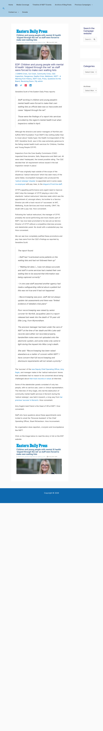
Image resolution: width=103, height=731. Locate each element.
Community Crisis (45, 74)
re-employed (20, 184)
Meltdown (50, 76)
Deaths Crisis (39, 76)
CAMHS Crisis (22, 74)
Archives (87, 87)
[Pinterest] (26, 85)
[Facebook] (16, 85)
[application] (90, 4)
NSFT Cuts (37, 78)
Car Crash (33, 74)
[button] (4, 8)
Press (45, 78)
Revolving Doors (27, 81)
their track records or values (45, 378)
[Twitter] (21, 85)
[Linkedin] (30, 85)
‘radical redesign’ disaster (25, 181)
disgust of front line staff (53, 184)
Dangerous (28, 76)
